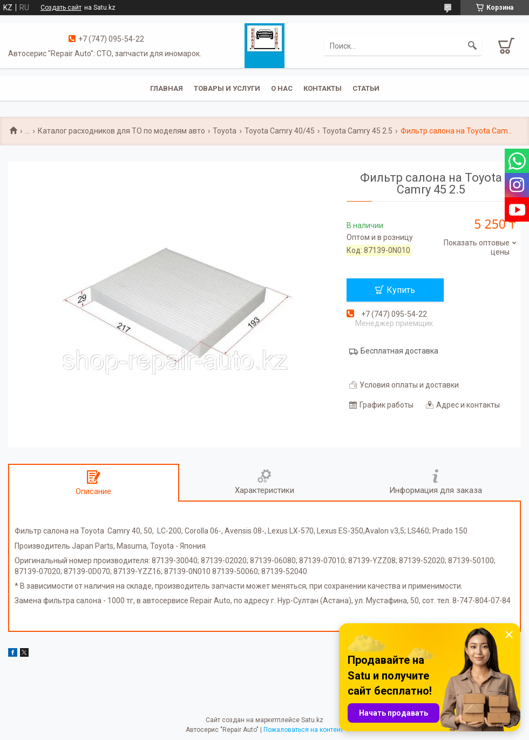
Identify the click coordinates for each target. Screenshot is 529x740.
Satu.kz (312, 720)
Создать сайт (61, 7)
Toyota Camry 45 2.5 (357, 130)
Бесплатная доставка (399, 350)
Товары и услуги (227, 88)
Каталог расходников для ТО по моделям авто (121, 130)
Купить (400, 290)
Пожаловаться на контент (303, 730)
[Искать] (472, 46)
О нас (282, 88)
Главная (166, 88)
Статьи (365, 88)
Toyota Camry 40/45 (280, 130)
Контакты (322, 88)
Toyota (224, 130)
